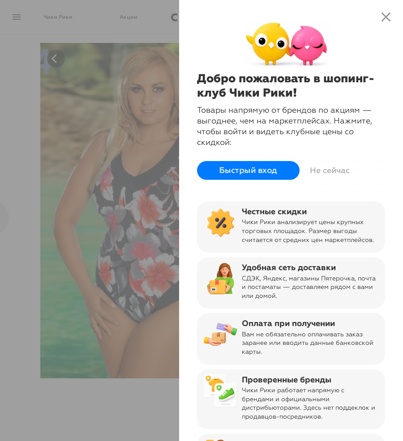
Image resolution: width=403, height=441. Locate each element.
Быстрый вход (248, 170)
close (386, 17)
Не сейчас (330, 170)
